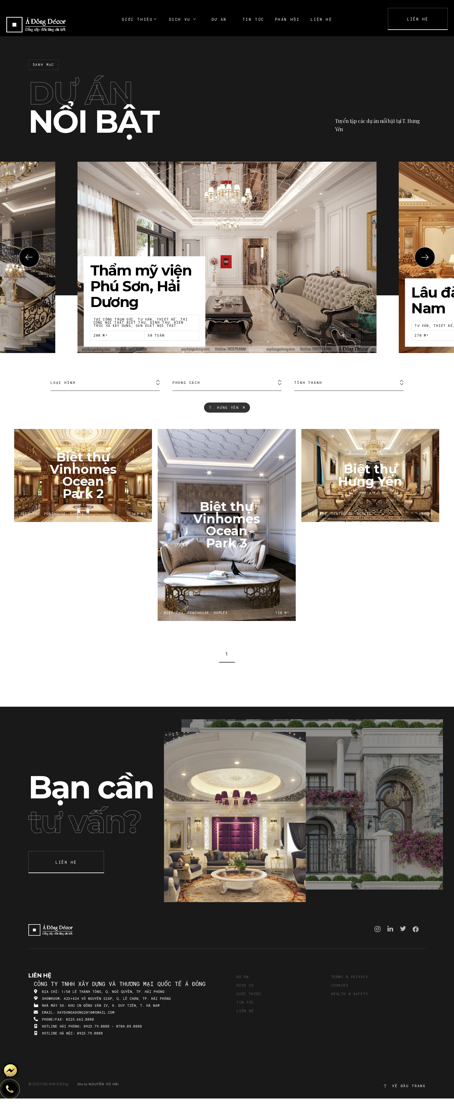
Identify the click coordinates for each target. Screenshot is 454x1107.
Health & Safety (349, 993)
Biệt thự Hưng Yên (370, 475)
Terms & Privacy (349, 976)
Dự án (242, 976)
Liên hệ (245, 1010)
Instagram (378, 929)
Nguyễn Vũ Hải (104, 1084)
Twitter (403, 928)
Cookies (339, 985)
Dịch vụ (245, 985)
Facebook (416, 929)
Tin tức (245, 1002)
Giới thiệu (248, 993)
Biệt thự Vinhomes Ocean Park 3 (226, 525)
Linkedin (390, 928)
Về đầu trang (404, 1085)
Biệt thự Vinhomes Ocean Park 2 (83, 475)
